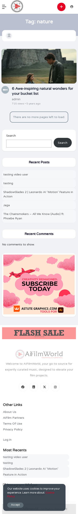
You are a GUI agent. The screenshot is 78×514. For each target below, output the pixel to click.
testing (8, 183)
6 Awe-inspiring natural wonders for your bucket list (42, 91)
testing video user (15, 174)
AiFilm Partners (13, 418)
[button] (6, 7)
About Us (9, 412)
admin (16, 99)
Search (11, 135)
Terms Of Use (12, 423)
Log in (7, 440)
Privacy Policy (12, 429)
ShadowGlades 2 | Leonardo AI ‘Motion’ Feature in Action (38, 194)
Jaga (6, 205)
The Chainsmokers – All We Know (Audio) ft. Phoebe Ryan (33, 216)
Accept (15, 504)
